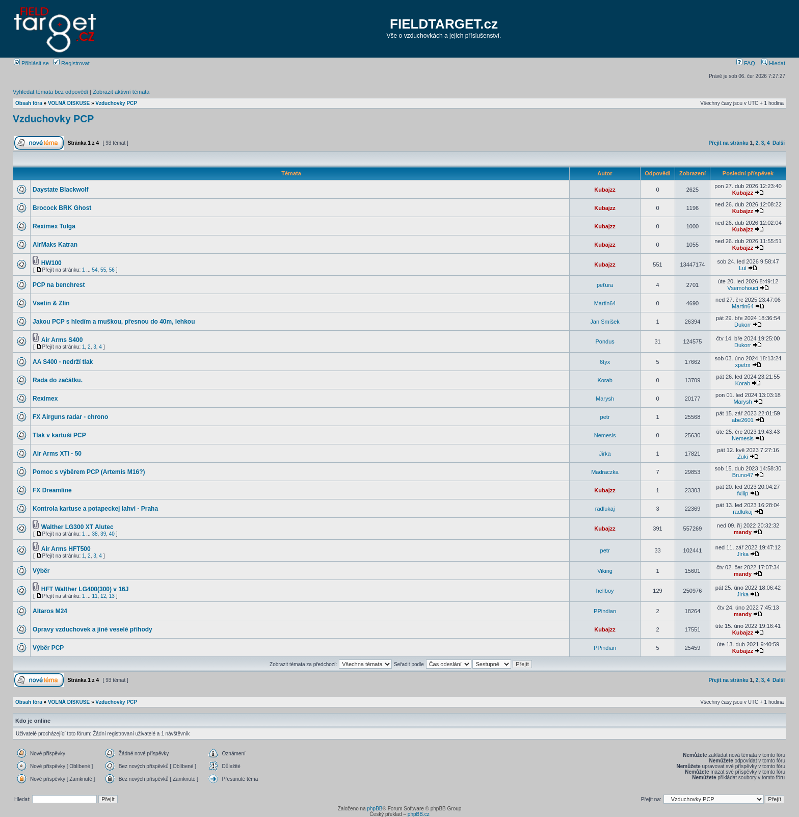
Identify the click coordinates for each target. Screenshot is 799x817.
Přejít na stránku (728, 143)
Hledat (773, 63)
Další (779, 143)
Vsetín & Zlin (51, 303)
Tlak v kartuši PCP (59, 435)
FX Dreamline (52, 490)
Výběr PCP (48, 647)
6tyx (605, 362)
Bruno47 (743, 475)
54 (94, 270)
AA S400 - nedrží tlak (63, 361)
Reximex (45, 398)
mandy (743, 532)
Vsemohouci (742, 288)
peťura (605, 285)
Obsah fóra (28, 103)
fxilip (742, 493)
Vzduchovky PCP (116, 103)
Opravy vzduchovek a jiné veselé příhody (92, 629)
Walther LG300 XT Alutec (77, 527)
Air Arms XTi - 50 (57, 453)
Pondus (604, 341)
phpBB (374, 808)
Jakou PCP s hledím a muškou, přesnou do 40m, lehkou (114, 321)
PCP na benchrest (59, 284)
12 (103, 596)
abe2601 (743, 420)
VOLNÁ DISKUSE (69, 103)
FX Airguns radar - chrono (70, 416)
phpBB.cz (419, 814)
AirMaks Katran (55, 244)
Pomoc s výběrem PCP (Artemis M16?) (89, 472)
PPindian (605, 611)
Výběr (41, 570)
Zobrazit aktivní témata (121, 92)
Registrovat (72, 63)
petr (605, 417)
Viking (604, 571)
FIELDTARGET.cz (444, 24)
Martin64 (605, 303)
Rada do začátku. (58, 380)
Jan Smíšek (604, 322)
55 (103, 270)
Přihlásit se (31, 63)
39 (103, 534)
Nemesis (605, 435)
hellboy (605, 591)
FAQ (745, 63)
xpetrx (742, 365)
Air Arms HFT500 (66, 548)
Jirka (604, 454)
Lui (743, 268)
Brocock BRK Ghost (62, 208)
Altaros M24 (50, 611)
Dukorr (742, 325)
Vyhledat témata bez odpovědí (50, 92)
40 (112, 534)
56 (112, 270)
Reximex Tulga (54, 226)
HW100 (51, 263)
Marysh (605, 399)
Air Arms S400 (62, 340)
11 (94, 596)
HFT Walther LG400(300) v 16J (85, 589)
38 (94, 534)
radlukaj (605, 509)
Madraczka (605, 472)
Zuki (742, 457)
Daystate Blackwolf (60, 189)
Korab (604, 380)
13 (112, 596)
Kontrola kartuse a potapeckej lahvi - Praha (95, 508)
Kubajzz (605, 190)
